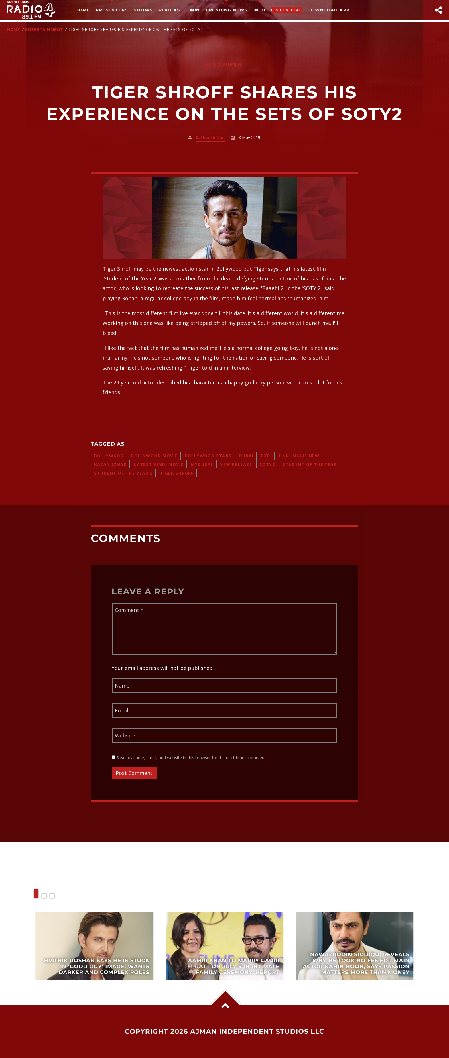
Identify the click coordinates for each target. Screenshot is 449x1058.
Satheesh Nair (210, 137)
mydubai (201, 464)
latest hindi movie (158, 464)
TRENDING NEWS (226, 10)
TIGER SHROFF (177, 473)
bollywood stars (208, 455)
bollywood (109, 455)
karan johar (110, 464)
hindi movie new (298, 455)
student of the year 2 (123, 473)
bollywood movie (154, 455)
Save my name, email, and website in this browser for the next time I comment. (189, 757)
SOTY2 (267, 464)
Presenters (112, 10)
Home (82, 10)
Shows (143, 10)
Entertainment (44, 29)
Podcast (171, 10)
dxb (265, 455)
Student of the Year (309, 464)
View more (94, 945)
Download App (328, 10)
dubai (246, 455)
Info (259, 10)
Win (195, 10)
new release (236, 464)
